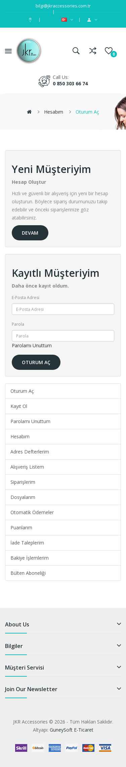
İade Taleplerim (27, 542)
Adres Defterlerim (29, 451)
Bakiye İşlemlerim (29, 558)
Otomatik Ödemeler (32, 512)
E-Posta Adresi (25, 297)
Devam (30, 233)
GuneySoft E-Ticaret (71, 730)
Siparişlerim (22, 482)
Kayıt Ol (18, 406)
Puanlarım (21, 527)
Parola (18, 324)
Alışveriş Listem (27, 467)
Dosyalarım (22, 497)
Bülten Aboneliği (28, 573)
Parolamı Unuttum (32, 345)
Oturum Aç (87, 112)
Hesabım (53, 112)
